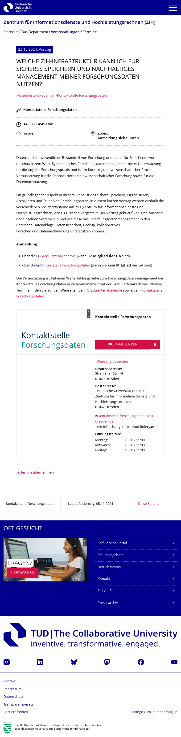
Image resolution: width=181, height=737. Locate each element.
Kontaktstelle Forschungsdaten (82, 96)
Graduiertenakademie (58, 256)
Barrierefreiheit (16, 712)
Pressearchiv (108, 603)
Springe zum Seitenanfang (152, 712)
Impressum (12, 689)
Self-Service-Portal (112, 543)
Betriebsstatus (109, 567)
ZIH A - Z (105, 591)
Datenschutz (13, 696)
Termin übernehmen (37, 473)
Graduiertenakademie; (36, 96)
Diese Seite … (148, 504)
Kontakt (104, 579)
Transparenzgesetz (18, 704)
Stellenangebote (110, 555)
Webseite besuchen (112, 361)
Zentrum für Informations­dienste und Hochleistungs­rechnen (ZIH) (79, 23)
